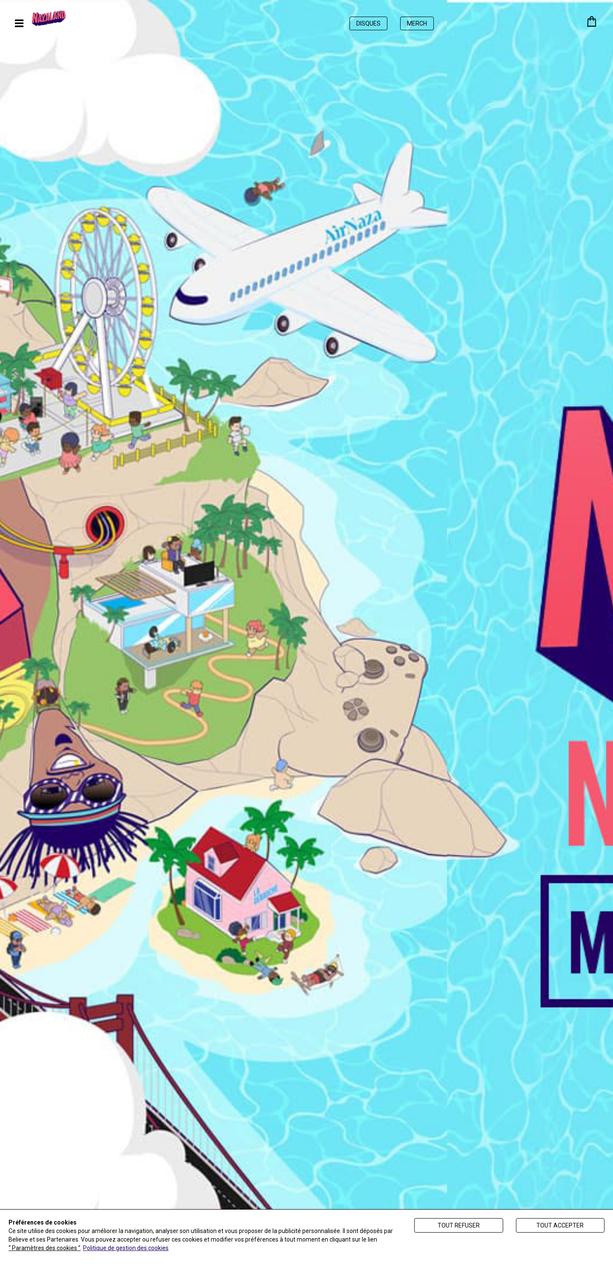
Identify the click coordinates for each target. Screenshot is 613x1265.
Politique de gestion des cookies (126, 1248)
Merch (417, 23)
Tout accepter (560, 1225)
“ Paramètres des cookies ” (44, 1248)
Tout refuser (459, 1225)
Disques (368, 23)
